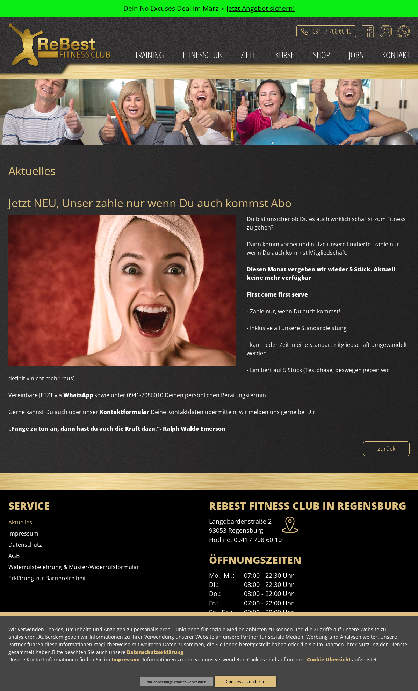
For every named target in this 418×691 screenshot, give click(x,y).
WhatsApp (78, 395)
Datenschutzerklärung (155, 652)
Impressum (125, 659)
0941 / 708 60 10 (258, 540)
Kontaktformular (124, 412)
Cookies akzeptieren (245, 681)
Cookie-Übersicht (329, 659)
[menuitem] (149, 55)
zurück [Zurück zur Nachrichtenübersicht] (386, 448)
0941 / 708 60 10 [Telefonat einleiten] (332, 30)
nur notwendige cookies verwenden (176, 681)
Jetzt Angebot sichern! (260, 8)
